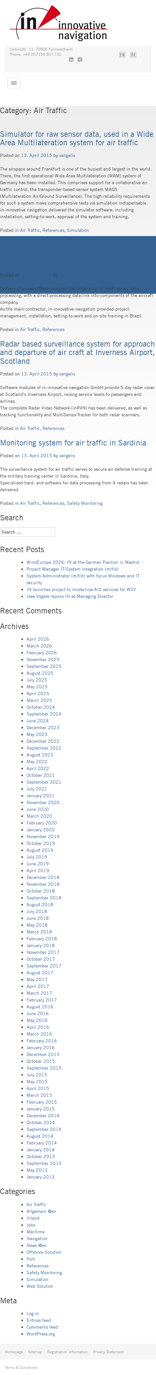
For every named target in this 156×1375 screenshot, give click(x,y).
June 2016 (38, 1013)
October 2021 (41, 775)
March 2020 (39, 816)
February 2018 (42, 938)
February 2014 (42, 1142)
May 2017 (37, 979)
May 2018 (37, 925)
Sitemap (35, 1351)
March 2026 (39, 645)
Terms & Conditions (21, 1367)
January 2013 (41, 1176)
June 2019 (38, 863)
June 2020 (38, 809)
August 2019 (40, 850)
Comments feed (42, 1327)
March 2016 (39, 1034)
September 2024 (44, 714)
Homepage (14, 1351)
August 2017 (40, 972)
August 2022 (40, 754)
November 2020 (43, 802)
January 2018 (41, 945)
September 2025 (44, 666)
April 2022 (38, 768)
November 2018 (43, 884)
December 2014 (43, 1115)
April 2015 (38, 1088)
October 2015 (41, 1061)
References (53, 230)
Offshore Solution (44, 1252)
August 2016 (40, 1006)
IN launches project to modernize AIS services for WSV (81, 589)
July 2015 (37, 1074)
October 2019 (41, 843)
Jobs (31, 1224)
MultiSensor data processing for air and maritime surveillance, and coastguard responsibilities (66, 253)
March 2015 (39, 1095)
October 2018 (41, 891)
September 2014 (44, 1129)
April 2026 (38, 639)
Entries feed (39, 1320)
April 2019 (38, 870)
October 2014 (41, 1122)
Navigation (37, 1238)
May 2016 (37, 1020)
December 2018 (43, 877)
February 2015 (42, 1102)
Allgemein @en (41, 1211)
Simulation (78, 230)
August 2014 (40, 1136)
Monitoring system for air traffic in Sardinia (73, 442)
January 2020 (41, 829)
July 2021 (37, 788)
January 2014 (41, 1149)
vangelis (67, 155)
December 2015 (43, 1054)
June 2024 (38, 720)
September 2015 (44, 1068)
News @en (37, 1245)
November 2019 (43, 836)
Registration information (67, 1351)
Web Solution (40, 1286)
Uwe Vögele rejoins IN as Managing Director (70, 596)
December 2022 (43, 741)
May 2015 (37, 1081)
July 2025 (37, 679)
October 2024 (41, 707)
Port (31, 1259)
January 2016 (41, 1047)
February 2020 (42, 822)
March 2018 (39, 931)
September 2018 (44, 897)
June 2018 (38, 918)
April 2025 (38, 693)
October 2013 (41, 1156)
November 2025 (43, 659)
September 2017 (44, 965)
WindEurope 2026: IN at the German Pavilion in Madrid (83, 562)
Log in (33, 1313)
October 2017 (41, 959)
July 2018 (37, 911)
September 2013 (44, 1163)
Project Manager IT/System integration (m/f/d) (73, 569)
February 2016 (42, 1040)
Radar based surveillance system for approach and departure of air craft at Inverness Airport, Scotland (77, 352)
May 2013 (37, 1170)
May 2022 (37, 761)
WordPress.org (41, 1333)
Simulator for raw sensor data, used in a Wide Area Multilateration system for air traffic (76, 138)
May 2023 (37, 734)
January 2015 (41, 1108)
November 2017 (43, 952)
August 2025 (40, 673)
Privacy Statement (108, 1351)
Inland (33, 1218)
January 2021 (41, 795)
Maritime (36, 1231)
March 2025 (39, 700)
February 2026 (42, 652)
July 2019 (37, 856)
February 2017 (42, 999)
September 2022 (44, 748)
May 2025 (37, 686)
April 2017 (38, 986)
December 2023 (43, 727)
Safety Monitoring (85, 503)
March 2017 (39, 993)
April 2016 (38, 1027)
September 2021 (44, 782)
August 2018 (40, 904)
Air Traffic (30, 230)
